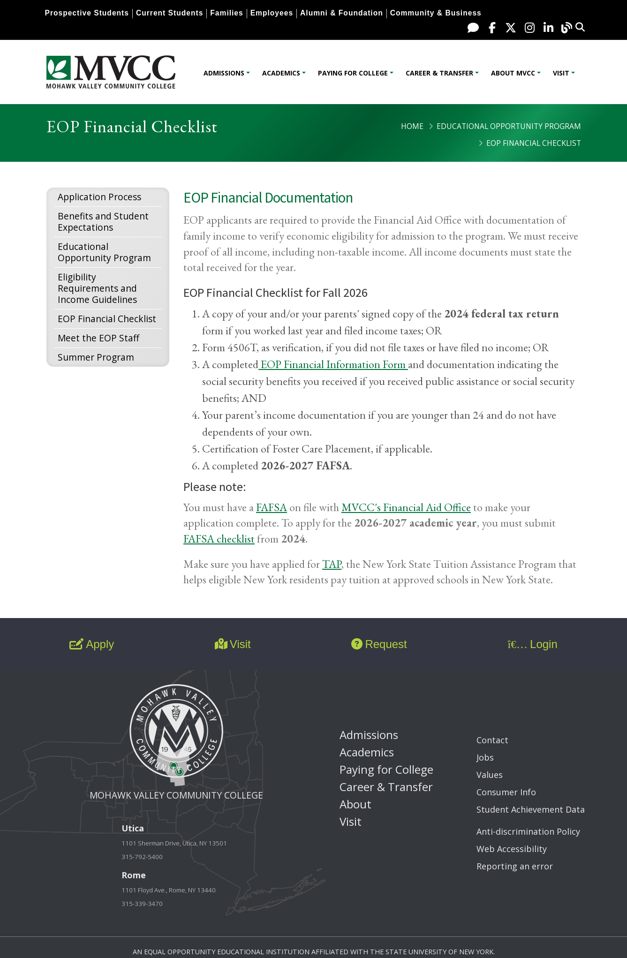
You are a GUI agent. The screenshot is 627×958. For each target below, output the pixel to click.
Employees (271, 13)
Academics (281, 72)
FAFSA (271, 507)
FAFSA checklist (219, 538)
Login (532, 644)
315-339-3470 (142, 903)
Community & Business (436, 13)
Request (379, 644)
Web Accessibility (511, 848)
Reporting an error (514, 866)
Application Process (99, 196)
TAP (331, 564)
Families (226, 13)
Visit (561, 72)
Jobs (485, 757)
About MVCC (513, 72)
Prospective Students (87, 13)
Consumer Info (506, 792)
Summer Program (96, 357)
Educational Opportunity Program (509, 126)
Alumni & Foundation (341, 13)
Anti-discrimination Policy (528, 831)
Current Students (169, 13)
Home (412, 126)
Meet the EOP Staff (98, 338)
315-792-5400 (142, 856)
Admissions (224, 72)
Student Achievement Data (530, 809)
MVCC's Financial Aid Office (406, 507)
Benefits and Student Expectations (103, 222)
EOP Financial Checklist (107, 318)
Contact (492, 740)
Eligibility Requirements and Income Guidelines (97, 288)
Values (489, 774)
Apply (91, 644)
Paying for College (353, 72)
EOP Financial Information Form (333, 364)
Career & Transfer (439, 72)
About (355, 804)
